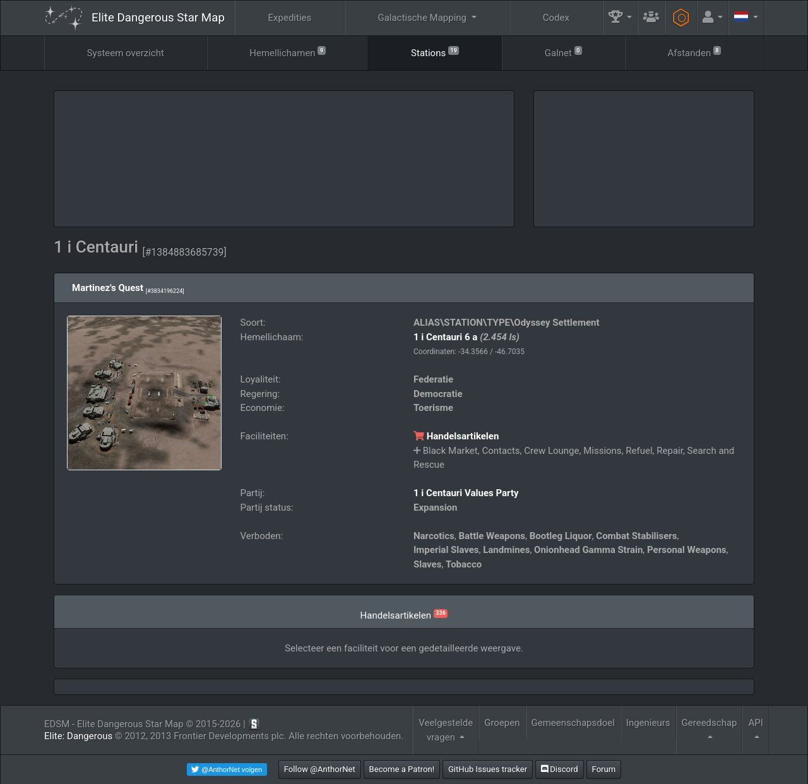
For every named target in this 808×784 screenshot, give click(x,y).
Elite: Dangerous (78, 736)
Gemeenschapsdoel (573, 722)
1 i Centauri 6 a (445, 337)
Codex (556, 17)
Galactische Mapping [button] (422, 17)
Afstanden (694, 52)
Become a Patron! (402, 769)
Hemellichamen (287, 52)
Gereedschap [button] (709, 722)
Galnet (563, 52)
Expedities (290, 17)
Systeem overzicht (125, 53)
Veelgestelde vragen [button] (446, 730)
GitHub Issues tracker (487, 769)
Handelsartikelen (456, 436)
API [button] (755, 722)
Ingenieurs (648, 722)
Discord (559, 769)
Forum (604, 769)
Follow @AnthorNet (319, 769)
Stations (435, 52)
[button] (620, 18)
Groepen (502, 722)
